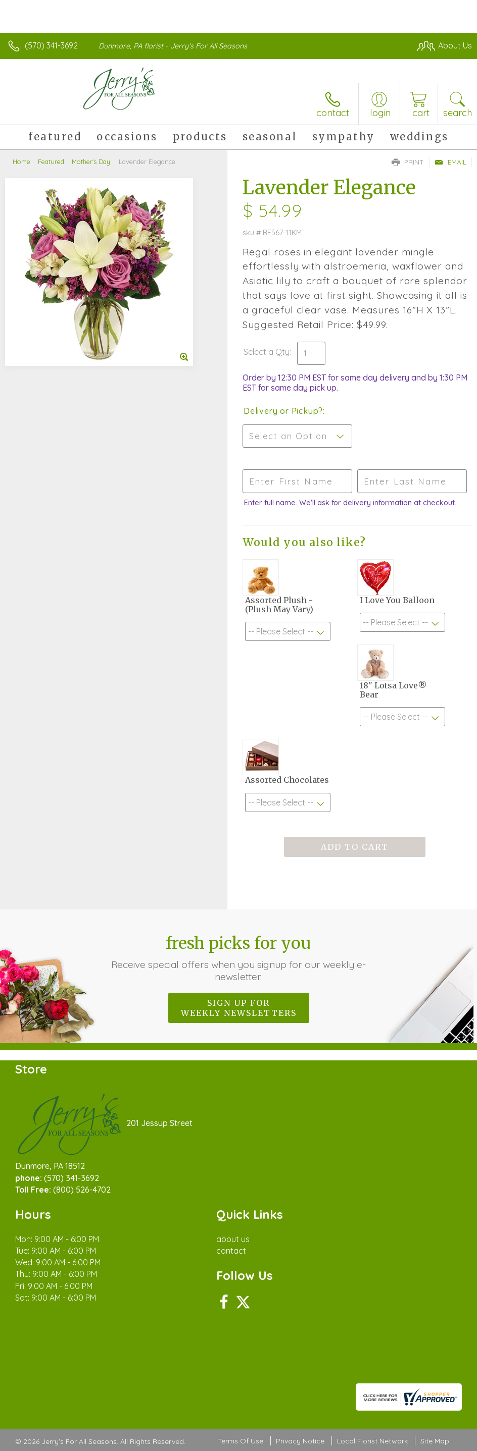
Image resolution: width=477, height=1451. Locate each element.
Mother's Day (91, 161)
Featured (51, 161)
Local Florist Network (372, 1440)
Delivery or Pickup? (283, 411)
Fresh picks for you (238, 958)
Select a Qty (267, 352)
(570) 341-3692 (51, 45)
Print (408, 162)
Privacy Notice (300, 1440)
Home (21, 161)
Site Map (434, 1440)
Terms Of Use (240, 1440)
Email (450, 162)
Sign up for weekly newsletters (239, 1008)
